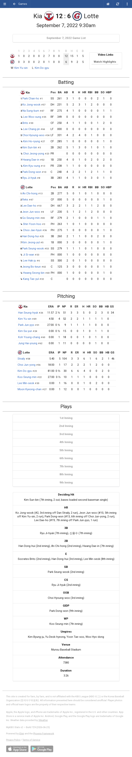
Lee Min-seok (26, 383)
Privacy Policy (13, 739)
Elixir (21, 733)
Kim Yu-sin (21, 68)
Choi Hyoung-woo (33, 135)
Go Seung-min (31, 218)
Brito (25, 123)
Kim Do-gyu (42, 68)
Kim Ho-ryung (31, 141)
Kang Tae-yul (31, 279)
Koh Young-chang (29, 337)
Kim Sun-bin (29, 147)
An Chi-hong (29, 193)
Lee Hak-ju (29, 260)
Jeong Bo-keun (31, 266)
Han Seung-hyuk (28, 312)
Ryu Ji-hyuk (29, 178)
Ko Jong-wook (31, 104)
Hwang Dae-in (30, 159)
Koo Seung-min (27, 377)
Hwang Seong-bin (33, 272)
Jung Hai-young (27, 343)
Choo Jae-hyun (32, 230)
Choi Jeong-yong (33, 153)
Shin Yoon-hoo (32, 224)
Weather (43, 720)
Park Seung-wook (33, 248)
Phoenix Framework (43, 733)
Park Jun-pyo (26, 325)
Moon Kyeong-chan (30, 389)
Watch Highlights (105, 61)
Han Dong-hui (30, 236)
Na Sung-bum (30, 110)
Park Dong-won (31, 172)
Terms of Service (31, 739)
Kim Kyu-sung (31, 165)
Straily (21, 358)
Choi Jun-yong (26, 364)
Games (20, 4)
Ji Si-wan (28, 254)
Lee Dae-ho (29, 205)
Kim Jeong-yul (31, 242)
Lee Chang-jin (31, 129)
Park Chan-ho (30, 98)
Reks (25, 199)
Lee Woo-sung (32, 117)
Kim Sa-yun (25, 331)
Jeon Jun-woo (31, 211)
